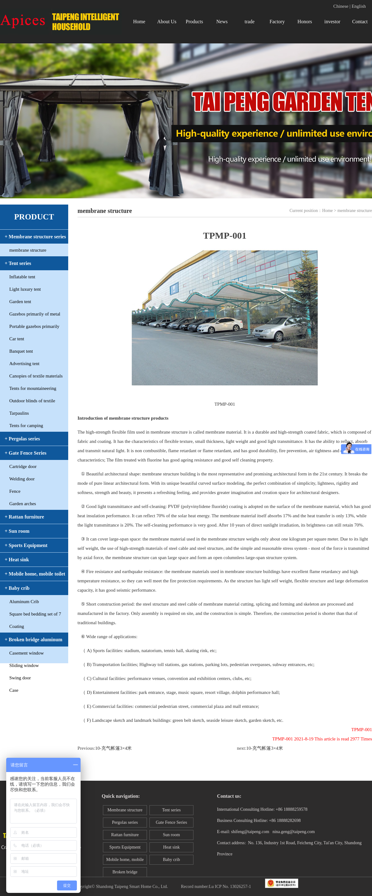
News (222, 21)
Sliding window (24, 665)
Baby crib (171, 859)
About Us (166, 21)
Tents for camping (26, 425)
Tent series (171, 810)
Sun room (171, 834)
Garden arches (22, 503)
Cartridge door (23, 466)
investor (332, 21)
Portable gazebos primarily (34, 326)
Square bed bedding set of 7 (35, 613)
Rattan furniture (125, 834)
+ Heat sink (17, 559)
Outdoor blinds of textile (32, 400)
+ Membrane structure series (35, 236)
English (359, 6)
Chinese (340, 6)
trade (250, 21)
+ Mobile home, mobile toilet (35, 573)
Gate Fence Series (171, 822)
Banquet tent (21, 351)
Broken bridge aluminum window (124, 873)
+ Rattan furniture (24, 516)
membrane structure (27, 250)
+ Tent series (18, 263)
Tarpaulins (19, 413)
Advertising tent (24, 363)
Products (194, 21)
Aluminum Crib (24, 601)
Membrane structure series (124, 811)
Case (13, 690)
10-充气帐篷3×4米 (113, 748)
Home (139, 21)
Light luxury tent (25, 289)
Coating (16, 626)
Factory (277, 21)
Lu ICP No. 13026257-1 (230, 886)
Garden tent (20, 301)
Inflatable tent (22, 276)
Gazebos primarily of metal (34, 313)
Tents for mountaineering (32, 388)
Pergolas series (125, 822)
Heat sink (171, 847)
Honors (304, 21)
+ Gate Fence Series (25, 453)
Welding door (22, 478)
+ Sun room (17, 531)
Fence (14, 491)
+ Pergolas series (22, 438)
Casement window (26, 653)
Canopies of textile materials (36, 375)
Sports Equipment (125, 847)
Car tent (16, 338)
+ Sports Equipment (26, 545)
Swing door (20, 677)
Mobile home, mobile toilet (125, 861)
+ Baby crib (17, 588)
